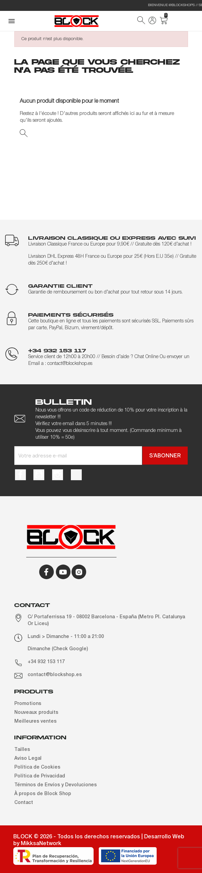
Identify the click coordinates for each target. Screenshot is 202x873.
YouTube (38, 474)
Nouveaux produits (36, 712)
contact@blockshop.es (55, 675)
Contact (23, 803)
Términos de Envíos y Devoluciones (55, 785)
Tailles (22, 750)
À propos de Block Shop (42, 794)
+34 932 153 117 (46, 662)
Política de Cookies (37, 767)
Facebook (20, 474)
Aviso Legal (28, 758)
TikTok (76, 474)
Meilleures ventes (35, 721)
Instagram (57, 474)
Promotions (27, 704)
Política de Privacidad (39, 776)
